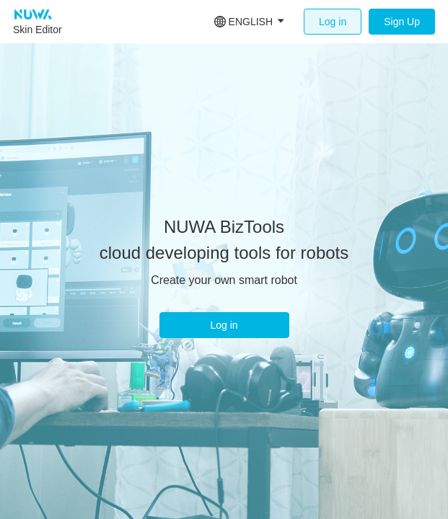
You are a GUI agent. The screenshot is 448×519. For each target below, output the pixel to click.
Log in (332, 21)
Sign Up (402, 21)
